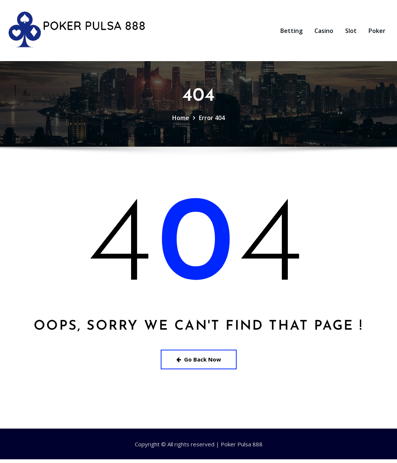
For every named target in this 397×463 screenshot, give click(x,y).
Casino (323, 33)
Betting (291, 33)
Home (180, 121)
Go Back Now (198, 363)
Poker (377, 33)
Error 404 (212, 121)
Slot (351, 33)
